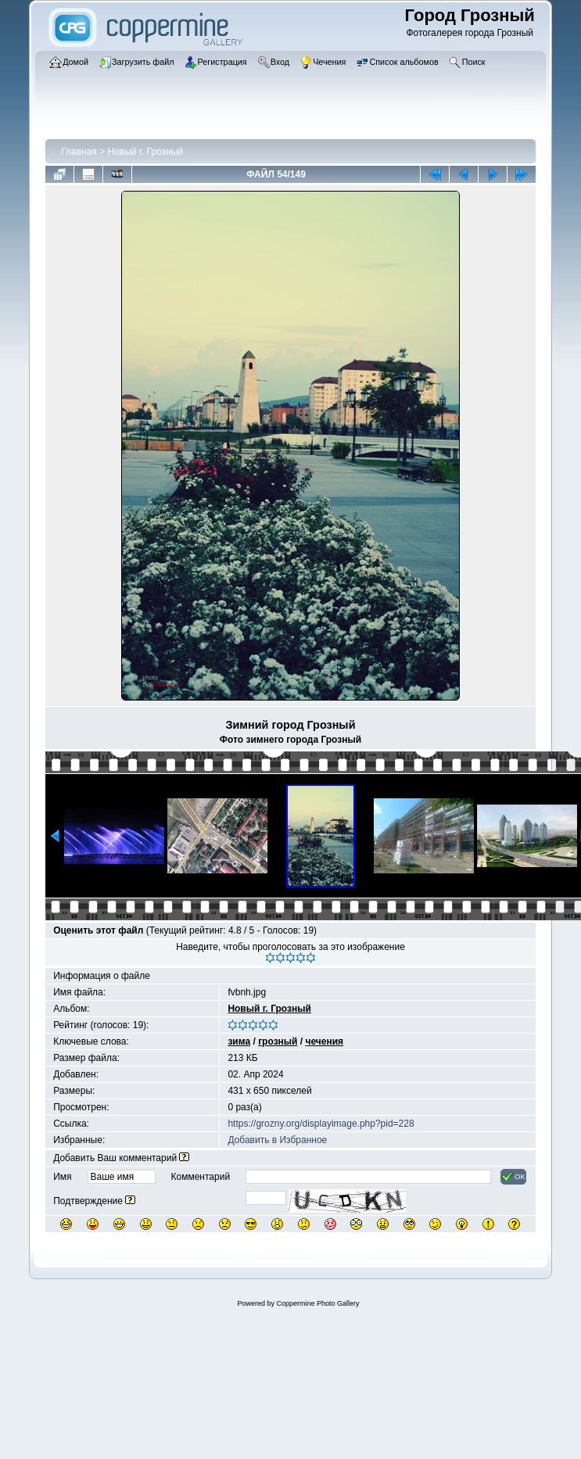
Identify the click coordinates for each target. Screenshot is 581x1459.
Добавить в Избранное (277, 1140)
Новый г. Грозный (145, 151)
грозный (277, 1041)
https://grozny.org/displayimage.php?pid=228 (321, 1123)
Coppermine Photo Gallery (317, 1303)
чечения (324, 1041)
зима (239, 1041)
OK (513, 1176)
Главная (79, 151)
